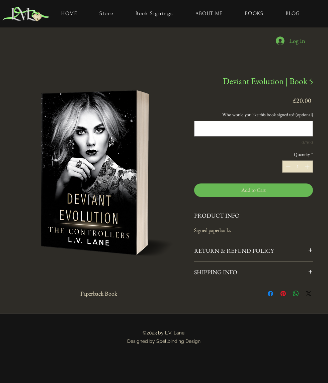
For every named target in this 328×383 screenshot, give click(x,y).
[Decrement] (287, 166)
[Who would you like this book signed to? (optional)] (253, 129)
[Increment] (308, 166)
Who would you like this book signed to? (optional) (267, 114)
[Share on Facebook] (270, 294)
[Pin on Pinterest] (283, 294)
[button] (254, 13)
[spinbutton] (298, 166)
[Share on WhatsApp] (296, 294)
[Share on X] (309, 294)
